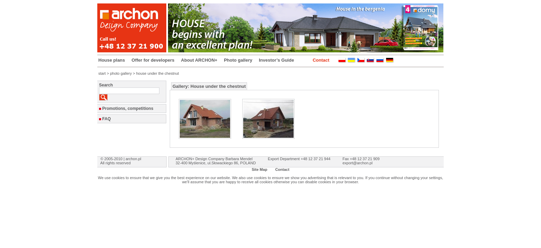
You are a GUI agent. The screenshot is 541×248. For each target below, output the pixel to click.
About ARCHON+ (199, 60)
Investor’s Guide (276, 60)
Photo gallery (238, 60)
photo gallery (121, 73)
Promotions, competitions (127, 108)
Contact (321, 60)
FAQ (106, 118)
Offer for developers (152, 60)
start (102, 73)
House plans (111, 60)
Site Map (259, 169)
